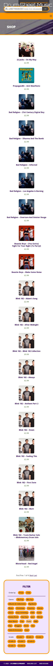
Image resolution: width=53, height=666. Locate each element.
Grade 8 (21, 646)
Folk (32, 612)
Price (21, 593)
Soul (26, 630)
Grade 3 (39, 637)
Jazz (32, 617)
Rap (10, 626)
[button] (26, 16)
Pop (22, 621)
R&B (35, 621)
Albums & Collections (17, 604)
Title (28, 593)
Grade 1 (20, 637)
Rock (26, 626)
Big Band (32, 604)
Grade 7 (12, 646)
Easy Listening (22, 612)
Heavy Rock (13, 617)
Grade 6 (31, 641)
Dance (40, 608)
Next (31, 575)
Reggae (18, 626)
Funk (39, 612)
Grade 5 (21, 641)
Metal (39, 617)
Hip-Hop (24, 617)
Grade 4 (12, 641)
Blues (11, 608)
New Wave (13, 621)
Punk (29, 621)
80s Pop (30, 599)
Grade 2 (30, 637)
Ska (32, 626)
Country (31, 608)
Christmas (20, 608)
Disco (11, 612)
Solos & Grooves (15, 630)
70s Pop (20, 599)
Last (35, 575)
